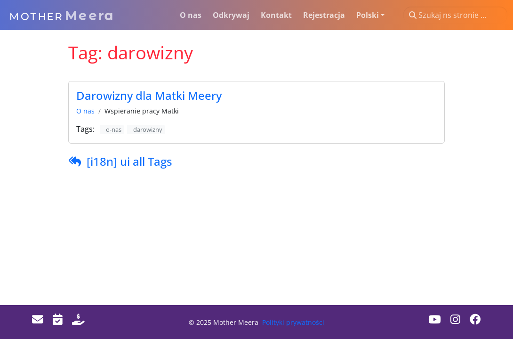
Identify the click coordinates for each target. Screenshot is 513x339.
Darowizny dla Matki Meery (149, 95)
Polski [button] (367, 15)
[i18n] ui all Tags (129, 161)
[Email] (37, 319)
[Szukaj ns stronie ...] (455, 15)
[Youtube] (434, 319)
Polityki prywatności (293, 322)
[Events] (58, 319)
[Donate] (78, 319)
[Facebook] (475, 319)
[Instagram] (455, 319)
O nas (85, 110)
